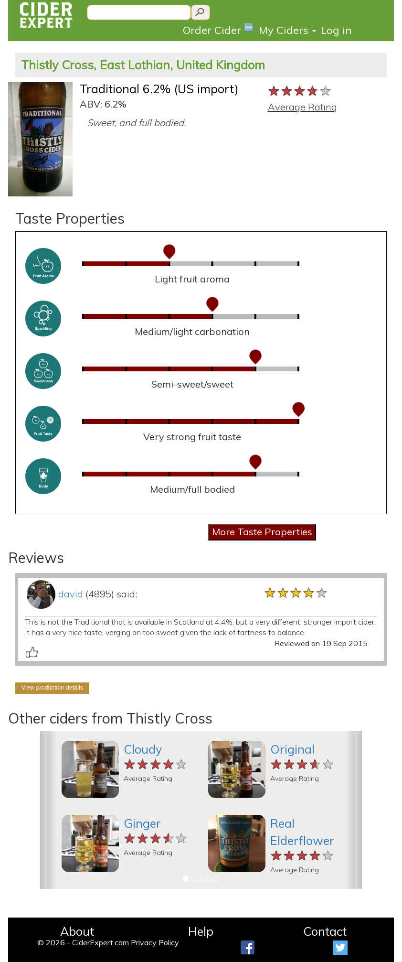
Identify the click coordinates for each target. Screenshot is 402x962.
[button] (48, 810)
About (77, 931)
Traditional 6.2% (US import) (159, 88)
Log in (336, 30)
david (70, 594)
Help (200, 931)
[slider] (300, 91)
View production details (52, 687)
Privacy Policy (155, 942)
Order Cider (218, 29)
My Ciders (287, 30)
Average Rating (302, 107)
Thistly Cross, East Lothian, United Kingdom (143, 64)
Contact (325, 931)
